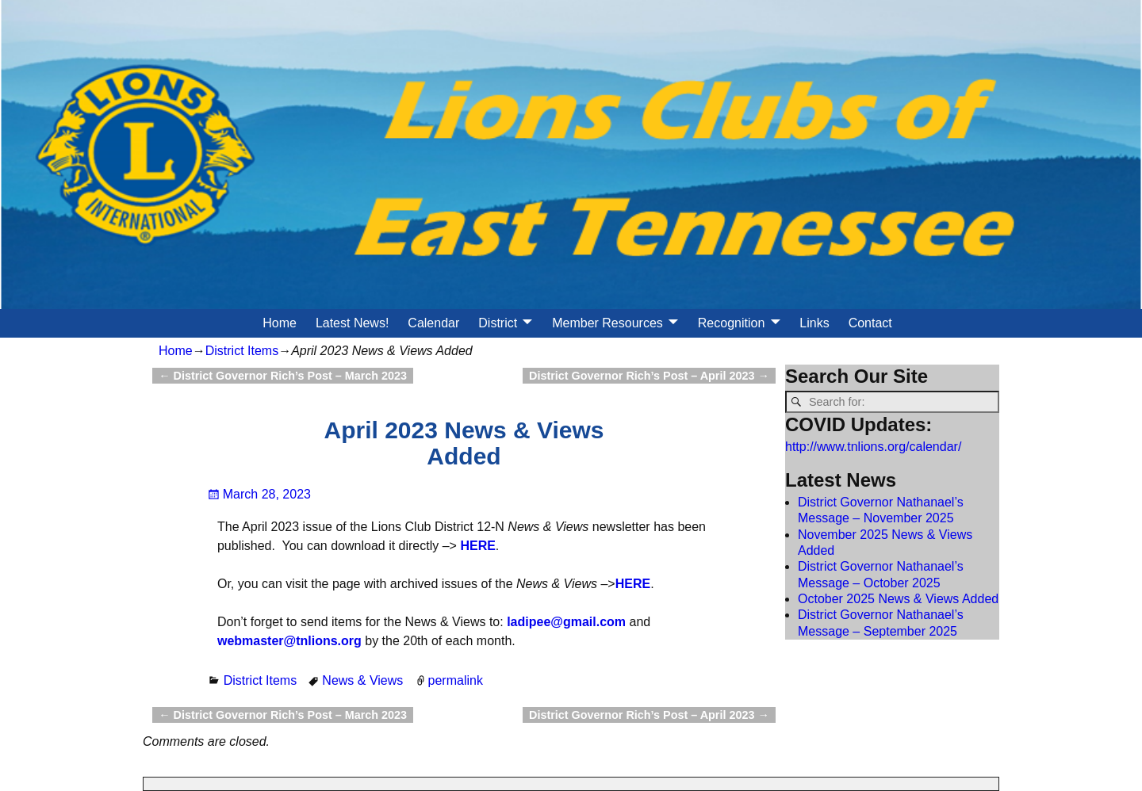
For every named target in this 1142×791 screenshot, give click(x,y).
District (497, 323)
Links (814, 323)
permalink (455, 680)
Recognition (731, 323)
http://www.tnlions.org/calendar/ (873, 446)
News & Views (362, 680)
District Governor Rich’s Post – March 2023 (283, 375)
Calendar (433, 323)
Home (280, 323)
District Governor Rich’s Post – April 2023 (649, 375)
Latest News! (352, 323)
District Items (241, 350)
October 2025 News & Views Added (898, 599)
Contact (870, 323)
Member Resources (607, 323)
